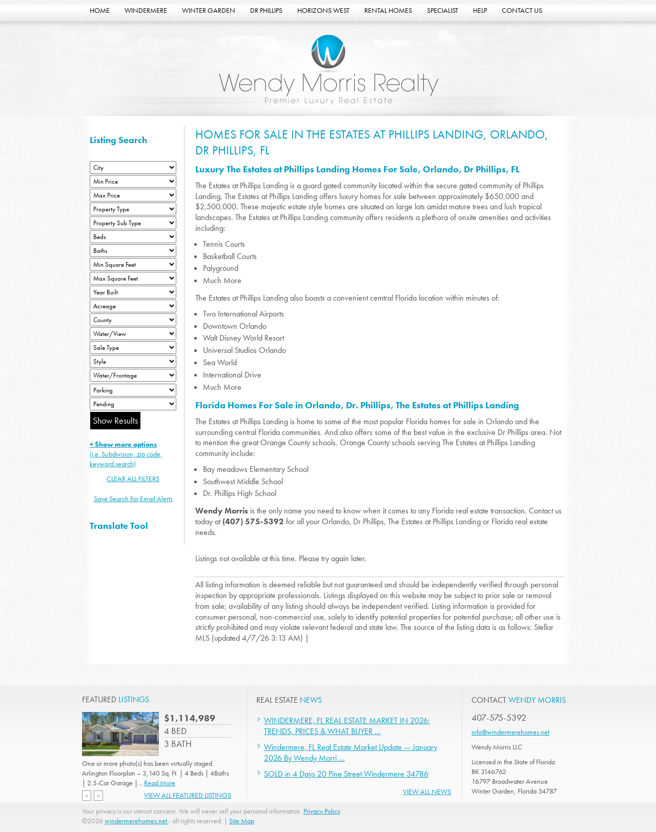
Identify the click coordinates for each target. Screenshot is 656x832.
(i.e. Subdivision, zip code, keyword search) (126, 454)
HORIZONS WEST (323, 10)
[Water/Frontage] (133, 375)
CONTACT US (522, 10)
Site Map (241, 820)
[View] (133, 333)
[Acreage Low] (133, 306)
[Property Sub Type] (133, 222)
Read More (159, 782)
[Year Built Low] (133, 292)
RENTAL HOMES (388, 10)
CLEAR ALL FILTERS (133, 478)
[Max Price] (133, 195)
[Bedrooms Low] (133, 236)
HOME (100, 10)
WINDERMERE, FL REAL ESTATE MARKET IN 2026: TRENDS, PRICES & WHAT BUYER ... (347, 726)
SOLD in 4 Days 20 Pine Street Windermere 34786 (346, 773)
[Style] (133, 361)
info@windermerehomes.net (510, 732)
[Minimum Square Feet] (133, 264)
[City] (133, 167)
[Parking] (133, 390)
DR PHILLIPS (266, 10)
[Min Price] (133, 181)
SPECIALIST (442, 10)
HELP (480, 10)
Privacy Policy (321, 811)
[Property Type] (133, 209)
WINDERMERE (146, 10)
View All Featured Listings (187, 795)
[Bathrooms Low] (133, 250)
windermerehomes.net (137, 820)
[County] (133, 319)
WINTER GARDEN (208, 10)
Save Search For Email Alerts (133, 498)
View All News (427, 791)
